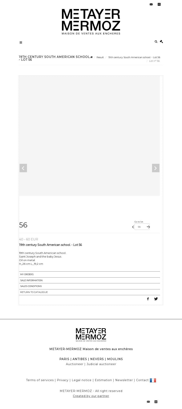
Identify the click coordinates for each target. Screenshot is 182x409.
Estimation (103, 380)
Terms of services (40, 380)
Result (100, 57)
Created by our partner (91, 396)
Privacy (63, 380)
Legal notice (82, 380)
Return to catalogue (34, 292)
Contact (142, 380)
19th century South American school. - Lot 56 (134, 57)
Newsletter (124, 380)
